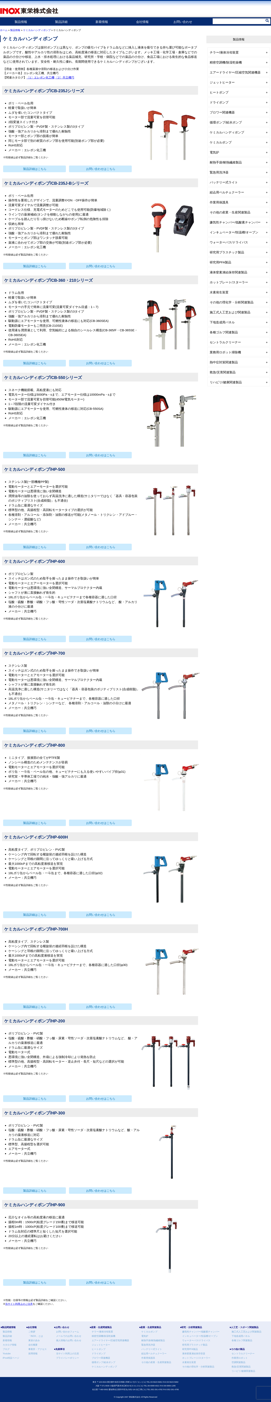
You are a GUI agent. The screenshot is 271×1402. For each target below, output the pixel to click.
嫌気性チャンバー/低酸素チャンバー (235, 222)
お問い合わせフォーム (67, 1331)
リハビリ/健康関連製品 (226, 382)
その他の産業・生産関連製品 (230, 212)
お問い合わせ (182, 22)
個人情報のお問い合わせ (68, 1340)
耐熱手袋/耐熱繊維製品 (226, 162)
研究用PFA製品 (220, 262)
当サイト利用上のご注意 (19, 1303)
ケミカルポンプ (221, 142)
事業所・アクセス (37, 1349)
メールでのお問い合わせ (68, 1336)
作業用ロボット (240, 1358)
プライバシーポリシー (67, 1358)
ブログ (6, 1349)
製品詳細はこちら (34, 169)
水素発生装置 (219, 292)
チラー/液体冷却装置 (224, 52)
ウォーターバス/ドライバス (229, 242)
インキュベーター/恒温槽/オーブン (234, 232)
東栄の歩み (34, 1340)
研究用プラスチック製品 (227, 252)
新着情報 (101, 22)
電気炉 (214, 152)
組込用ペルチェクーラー (227, 192)
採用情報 (33, 1353)
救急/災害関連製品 (223, 372)
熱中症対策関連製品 (224, 362)
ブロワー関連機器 (222, 112)
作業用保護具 (219, 202)
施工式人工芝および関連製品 (230, 312)
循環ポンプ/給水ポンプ (226, 122)
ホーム (4, 30)
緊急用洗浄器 (219, 172)
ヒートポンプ (219, 92)
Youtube (7, 1353)
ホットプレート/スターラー (229, 282)
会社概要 (33, 1344)
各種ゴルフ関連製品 (224, 332)
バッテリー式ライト (224, 182)
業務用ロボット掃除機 (225, 352)
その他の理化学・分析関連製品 (231, 302)
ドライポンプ (219, 102)
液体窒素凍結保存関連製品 (228, 272)
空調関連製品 (238, 1362)
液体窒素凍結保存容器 (193, 1353)
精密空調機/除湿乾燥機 (226, 62)
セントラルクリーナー (225, 342)
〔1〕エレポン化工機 (40, 77)
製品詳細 (61, 22)
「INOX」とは (35, 1336)
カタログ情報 (9, 1344)
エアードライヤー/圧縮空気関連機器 (235, 72)
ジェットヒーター (222, 82)
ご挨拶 (31, 1331)
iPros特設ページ (11, 1358)
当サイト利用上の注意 (67, 1353)
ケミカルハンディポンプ (37, 30)
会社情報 (142, 22)
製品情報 (21, 22)
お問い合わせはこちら (100, 169)
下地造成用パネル (222, 322)
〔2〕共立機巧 (64, 77)
